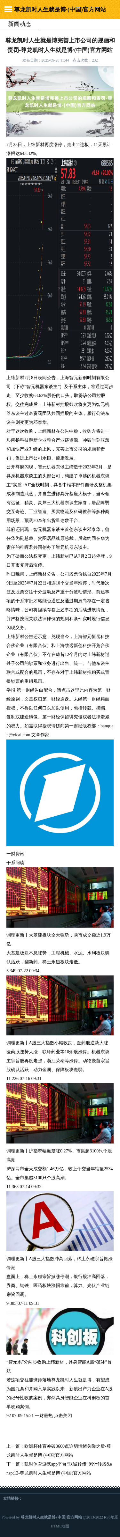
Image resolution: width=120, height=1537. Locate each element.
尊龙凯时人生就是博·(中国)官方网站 (60, 9)
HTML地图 (60, 1526)
